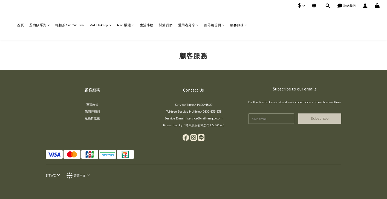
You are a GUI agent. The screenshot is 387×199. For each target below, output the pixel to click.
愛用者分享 (188, 25)
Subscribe (320, 118)
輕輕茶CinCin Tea (69, 25)
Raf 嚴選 (125, 25)
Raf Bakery (100, 25)
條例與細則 (92, 111)
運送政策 (92, 105)
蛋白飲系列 (39, 25)
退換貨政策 (92, 118)
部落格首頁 (214, 25)
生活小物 (147, 25)
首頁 (20, 25)
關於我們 (166, 25)
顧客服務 (238, 25)
